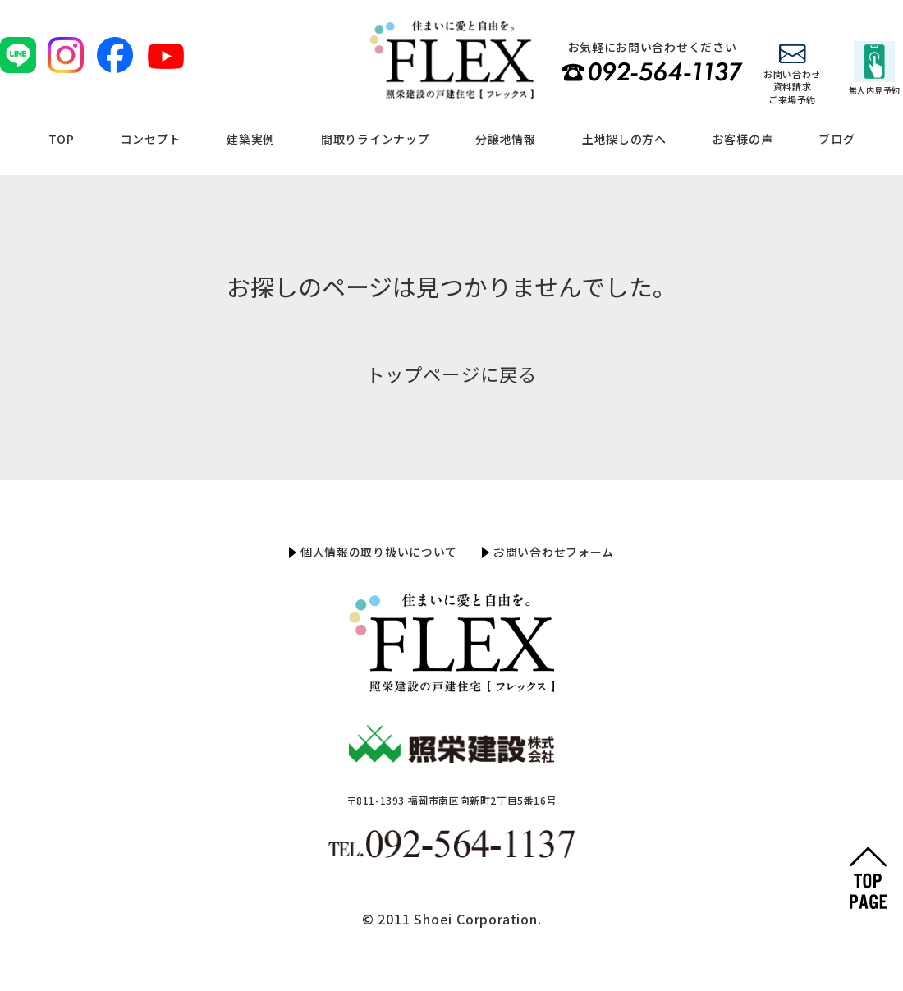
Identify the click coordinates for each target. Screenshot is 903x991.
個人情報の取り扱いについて (378, 552)
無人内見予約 (875, 68)
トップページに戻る (451, 373)
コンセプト (151, 139)
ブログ (836, 139)
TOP (61, 139)
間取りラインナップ (375, 139)
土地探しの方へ (624, 139)
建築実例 (251, 139)
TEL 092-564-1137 (652, 72)
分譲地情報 (505, 139)
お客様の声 (743, 139)
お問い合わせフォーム (553, 552)
